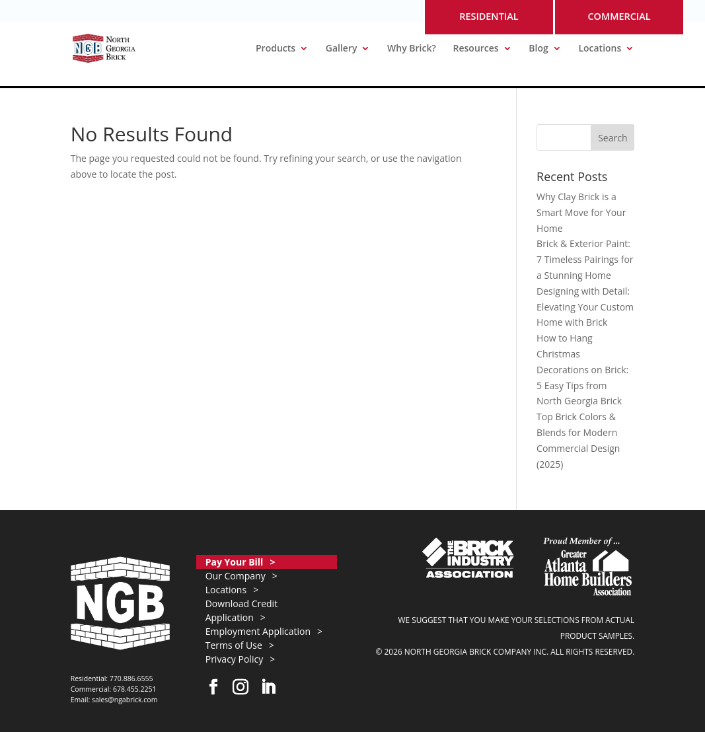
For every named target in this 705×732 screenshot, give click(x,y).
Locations (599, 49)
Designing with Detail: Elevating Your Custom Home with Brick (585, 307)
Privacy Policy (234, 659)
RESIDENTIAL (488, 16)
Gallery (341, 49)
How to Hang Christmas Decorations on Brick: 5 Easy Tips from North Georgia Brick (582, 369)
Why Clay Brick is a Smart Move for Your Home (581, 212)
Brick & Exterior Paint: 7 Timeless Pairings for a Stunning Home (585, 259)
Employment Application (258, 631)
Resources (476, 49)
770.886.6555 (131, 678)
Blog (538, 49)
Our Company (235, 575)
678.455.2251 (135, 689)
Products (275, 49)
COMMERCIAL (618, 16)
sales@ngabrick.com (125, 699)
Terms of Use (233, 645)
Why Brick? (411, 49)
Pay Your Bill (234, 562)
